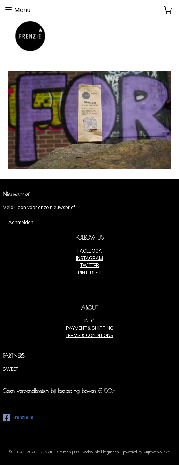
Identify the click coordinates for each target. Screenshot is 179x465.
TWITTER (89, 265)
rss (77, 452)
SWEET (10, 369)
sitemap (64, 452)
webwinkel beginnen (101, 452)
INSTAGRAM (89, 258)
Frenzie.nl (18, 418)
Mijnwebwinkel (157, 452)
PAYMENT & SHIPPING (89, 328)
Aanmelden (20, 222)
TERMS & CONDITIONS (89, 335)
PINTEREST (89, 272)
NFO (90, 321)
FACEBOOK (89, 251)
